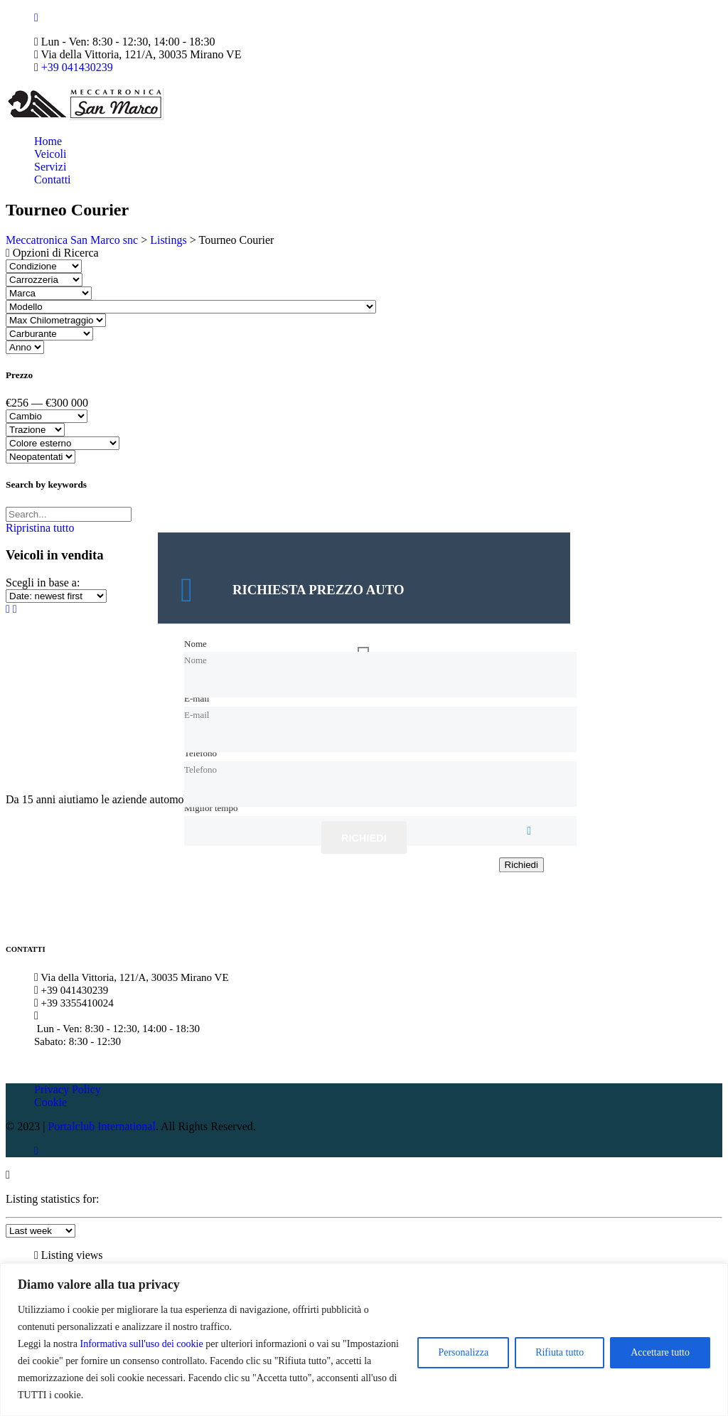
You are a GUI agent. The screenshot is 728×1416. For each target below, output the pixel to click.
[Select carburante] (49, 333)
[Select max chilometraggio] (56, 320)
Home (48, 141)
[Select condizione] (44, 266)
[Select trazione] (35, 429)
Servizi (50, 167)
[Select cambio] (46, 416)
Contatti (52, 179)
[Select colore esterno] (62, 443)
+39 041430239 (77, 67)
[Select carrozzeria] (44, 279)
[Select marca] (49, 293)
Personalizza (463, 1352)
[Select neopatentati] (40, 456)
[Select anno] (25, 347)
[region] (364, 1339)
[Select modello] (191, 306)
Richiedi (364, 838)
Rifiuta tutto (559, 1352)
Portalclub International (102, 1126)
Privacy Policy (67, 1089)
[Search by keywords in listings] (69, 514)
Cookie (50, 1102)
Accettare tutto (660, 1352)
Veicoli (50, 154)
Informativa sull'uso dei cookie (141, 1344)
